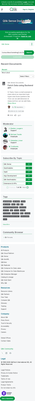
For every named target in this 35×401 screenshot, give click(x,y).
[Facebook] (10, 353)
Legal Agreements (7, 382)
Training (3, 306)
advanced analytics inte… (11, 216)
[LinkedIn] (6, 353)
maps (13, 204)
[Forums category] (4, 237)
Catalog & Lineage (7, 277)
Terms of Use (5, 379)
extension (23, 207)
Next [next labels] (24, 187)
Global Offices (6, 338)
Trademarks (5, 376)
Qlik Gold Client (6, 280)
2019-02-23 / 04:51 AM (16, 111)
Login (25, 2)
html (22, 213)
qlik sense (16, 201)
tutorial (16, 210)
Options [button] (31, 44)
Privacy (3, 329)
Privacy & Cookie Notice (9, 373)
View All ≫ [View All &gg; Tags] (6, 224)
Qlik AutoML (5, 259)
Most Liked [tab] (6, 73)
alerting (22, 210)
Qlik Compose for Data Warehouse (13, 271)
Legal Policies (5, 370)
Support (3, 309)
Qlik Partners (5, 294)
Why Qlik (4, 283)
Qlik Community (7, 349)
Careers (3, 332)
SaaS (5, 172)
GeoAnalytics (8, 168)
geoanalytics (7, 201)
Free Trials (4, 297)
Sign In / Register (28, 9)
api (22, 204)
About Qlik (4, 317)
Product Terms (6, 385)
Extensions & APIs (10, 183)
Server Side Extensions (10, 207)
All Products (5, 250)
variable (27, 213)
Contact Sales (6, 341)
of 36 (20, 187)
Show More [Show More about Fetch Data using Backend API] (12, 103)
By (18, 107)
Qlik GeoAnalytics (10, 179)
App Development (10, 176)
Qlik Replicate (5, 265)
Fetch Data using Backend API (20, 86)
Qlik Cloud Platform (7, 253)
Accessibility (5, 326)
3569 (10, 115)
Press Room (5, 320)
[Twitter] (2, 353)
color (5, 219)
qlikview (5, 210)
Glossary (4, 303)
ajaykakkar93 (20, 107)
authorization (25, 216)
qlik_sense (6, 204)
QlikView (4, 262)
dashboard (15, 213)
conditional (6, 213)
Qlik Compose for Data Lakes (11, 268)
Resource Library (6, 291)
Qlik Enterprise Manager (9, 274)
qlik (18, 204)
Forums (10, 237)
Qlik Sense (5, 44)
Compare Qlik (5, 300)
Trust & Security (6, 323)
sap (11, 210)
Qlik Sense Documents (17, 20)
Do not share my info (8, 388)
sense (23, 201)
